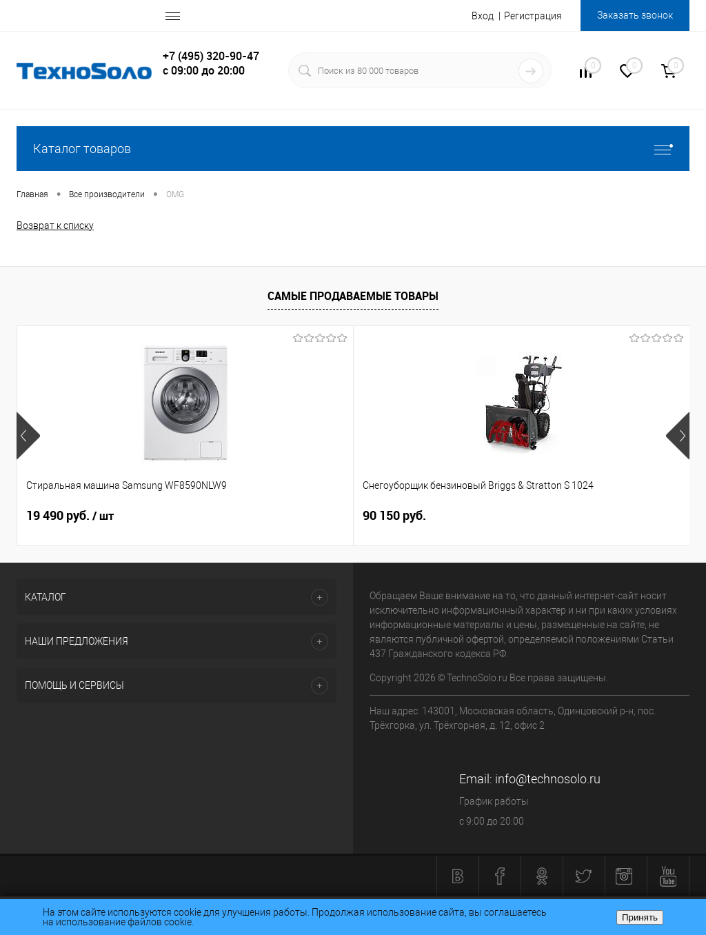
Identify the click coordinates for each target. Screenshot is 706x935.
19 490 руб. (70, 515)
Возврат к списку (55, 225)
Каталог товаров (353, 148)
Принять (640, 917)
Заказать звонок (635, 15)
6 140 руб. (503, 515)
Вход (483, 15)
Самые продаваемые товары (353, 295)
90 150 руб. (282, 515)
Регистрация (533, 15)
